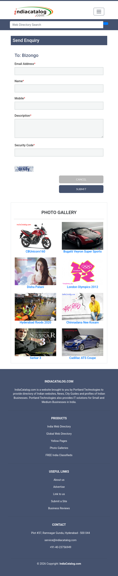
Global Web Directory (59, 433)
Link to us (59, 494)
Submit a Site (59, 501)
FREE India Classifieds (59, 455)
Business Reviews (59, 508)
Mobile (20, 98)
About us (59, 480)
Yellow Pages (59, 441)
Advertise (59, 487)
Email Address (25, 64)
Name (19, 81)
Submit (81, 189)
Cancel (81, 179)
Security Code (25, 145)
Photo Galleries (59, 448)
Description (23, 115)
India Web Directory (59, 426)
